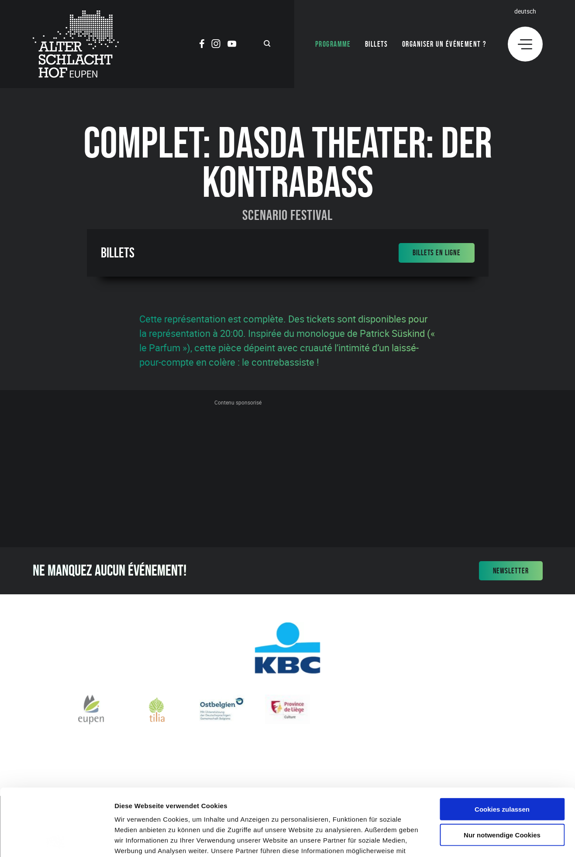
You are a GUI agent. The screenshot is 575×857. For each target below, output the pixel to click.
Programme (333, 44)
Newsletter (511, 570)
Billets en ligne (436, 252)
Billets (376, 44)
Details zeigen (464, 839)
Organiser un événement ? (444, 44)
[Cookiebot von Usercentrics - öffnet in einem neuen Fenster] (56, 840)
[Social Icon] (202, 45)
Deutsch (525, 11)
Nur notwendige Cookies (502, 767)
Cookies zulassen (502, 742)
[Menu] (525, 44)
